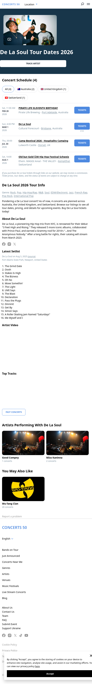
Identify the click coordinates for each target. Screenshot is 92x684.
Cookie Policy (9, 644)
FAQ (4, 620)
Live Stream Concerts (14, 592)
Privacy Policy (9, 650)
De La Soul (25, 124)
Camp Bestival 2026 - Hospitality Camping (43, 140)
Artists (5, 574)
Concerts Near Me (12, 562)
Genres (6, 568)
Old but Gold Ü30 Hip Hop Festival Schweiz (44, 156)
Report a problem (12, 516)
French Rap (81, 192)
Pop (19, 192)
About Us (7, 607)
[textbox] (8, 538)
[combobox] (31, 4)
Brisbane (46, 128)
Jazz (71, 192)
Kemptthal (64, 161)
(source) (31, 256)
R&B (41, 192)
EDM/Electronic (59, 192)
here (37, 666)
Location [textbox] (29, 4)
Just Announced (11, 555)
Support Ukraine (11, 628)
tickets (82, 110)
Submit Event (9, 624)
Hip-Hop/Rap (30, 192)
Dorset (42, 145)
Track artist (33, 63)
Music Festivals (10, 586)
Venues (6, 580)
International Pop (24, 196)
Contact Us (8, 611)
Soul (47, 192)
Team (5, 615)
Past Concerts (14, 412)
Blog (4, 598)
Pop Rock (7, 196)
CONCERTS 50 (11, 4)
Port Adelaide (49, 112)
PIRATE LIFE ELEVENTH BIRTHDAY (38, 108)
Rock (13, 192)
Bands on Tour (10, 549)
